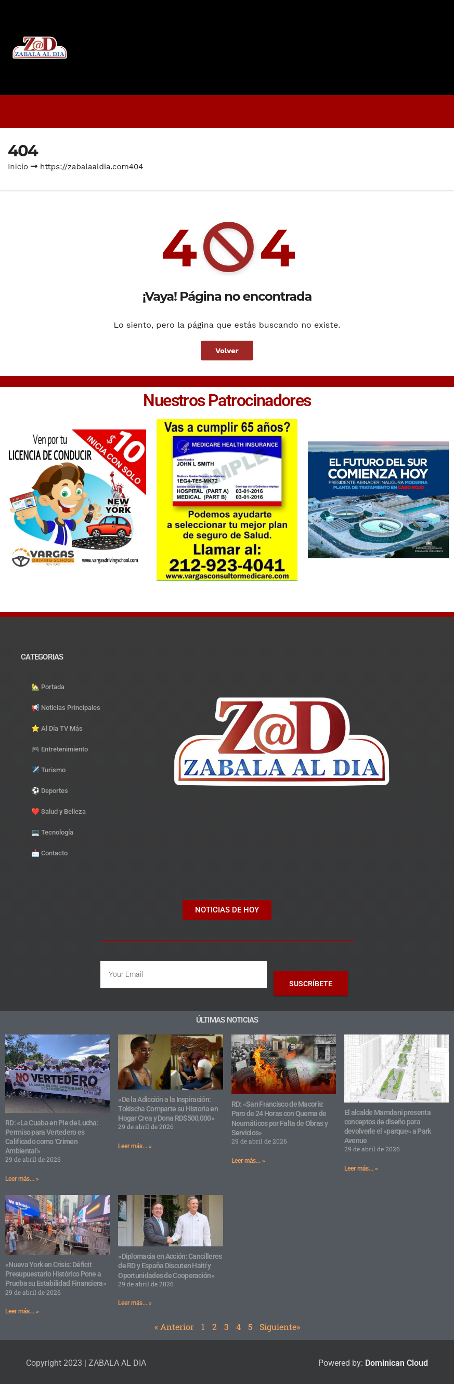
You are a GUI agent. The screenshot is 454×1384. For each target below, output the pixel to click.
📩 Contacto (49, 853)
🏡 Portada (47, 687)
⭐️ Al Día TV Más (57, 728)
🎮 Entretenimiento (59, 749)
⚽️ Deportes (49, 791)
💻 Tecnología (52, 832)
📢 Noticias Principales (65, 707)
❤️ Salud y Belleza (58, 811)
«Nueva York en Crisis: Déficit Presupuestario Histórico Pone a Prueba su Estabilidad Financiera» (55, 1273)
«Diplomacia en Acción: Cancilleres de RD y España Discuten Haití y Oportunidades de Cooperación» (170, 1265)
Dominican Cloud (395, 1363)
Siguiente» (280, 1326)
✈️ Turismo (48, 770)
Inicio (18, 166)
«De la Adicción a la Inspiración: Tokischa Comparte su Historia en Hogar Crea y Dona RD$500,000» (168, 1108)
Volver (227, 350)
